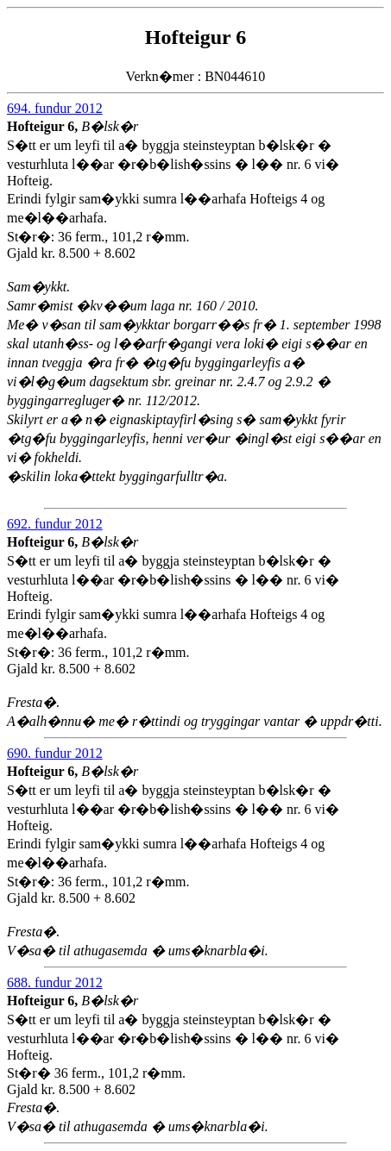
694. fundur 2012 (55, 108)
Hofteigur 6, (44, 126)
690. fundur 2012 (55, 753)
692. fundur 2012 (55, 523)
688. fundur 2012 (55, 982)
